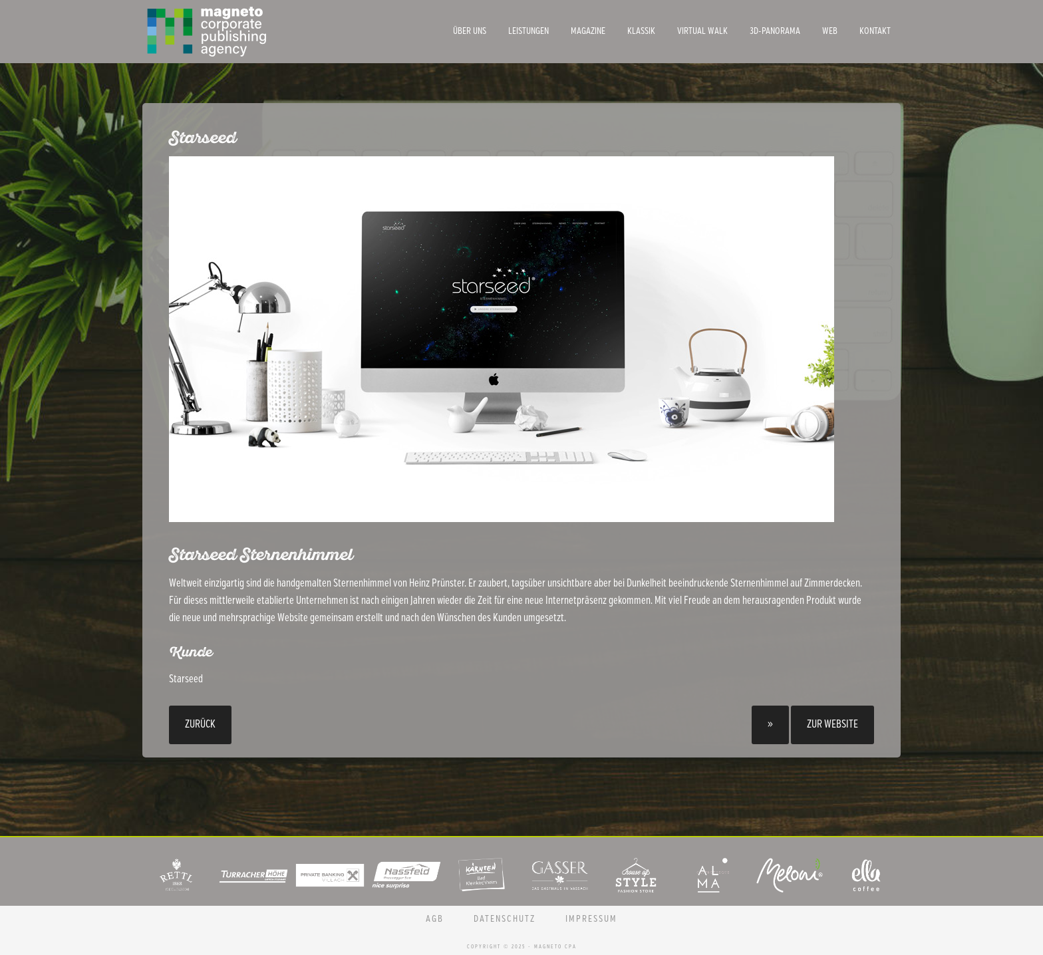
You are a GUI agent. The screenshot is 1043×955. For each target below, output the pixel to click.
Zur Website (832, 724)
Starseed (186, 679)
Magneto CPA (242, 31)
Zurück (200, 724)
